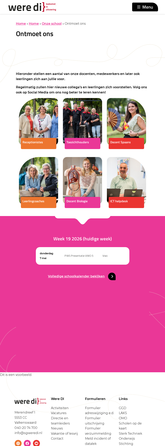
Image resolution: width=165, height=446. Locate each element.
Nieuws (57, 428)
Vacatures (58, 413)
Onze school (52, 24)
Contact (57, 438)
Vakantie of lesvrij (64, 433)
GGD (122, 408)
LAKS (123, 413)
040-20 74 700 (26, 428)
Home (21, 24)
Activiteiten (60, 408)
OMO (123, 418)
